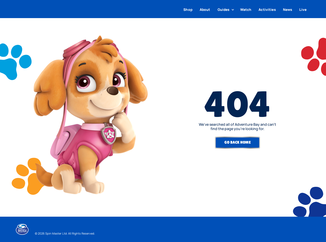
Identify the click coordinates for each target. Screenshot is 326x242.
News (287, 9)
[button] (226, 9)
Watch (246, 9)
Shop (187, 9)
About (205, 9)
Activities (267, 9)
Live (303, 9)
